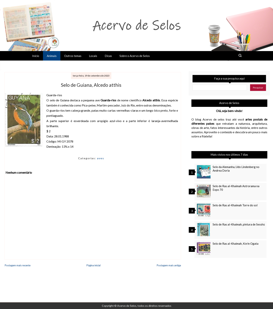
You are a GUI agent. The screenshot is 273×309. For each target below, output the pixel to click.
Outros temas (72, 56)
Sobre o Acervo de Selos (134, 56)
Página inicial (94, 265)
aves (100, 158)
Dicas (108, 56)
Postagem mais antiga (169, 265)
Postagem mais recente (17, 265)
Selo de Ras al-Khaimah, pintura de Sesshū (239, 224)
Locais (93, 56)
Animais (52, 56)
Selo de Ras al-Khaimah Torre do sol (235, 205)
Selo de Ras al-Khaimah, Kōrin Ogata (235, 243)
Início (35, 56)
